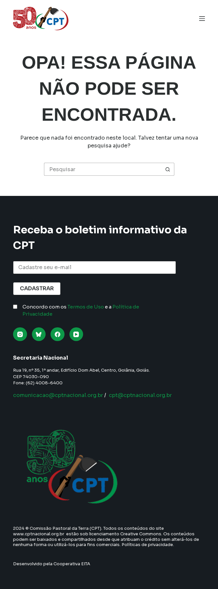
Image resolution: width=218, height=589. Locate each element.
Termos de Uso (85, 307)
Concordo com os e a (80, 310)
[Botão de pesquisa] (167, 169)
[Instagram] (20, 334)
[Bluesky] (39, 334)
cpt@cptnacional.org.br (140, 395)
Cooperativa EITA (71, 564)
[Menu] (202, 18)
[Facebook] (58, 334)
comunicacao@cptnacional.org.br (58, 395)
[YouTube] (76, 334)
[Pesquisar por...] (102, 169)
